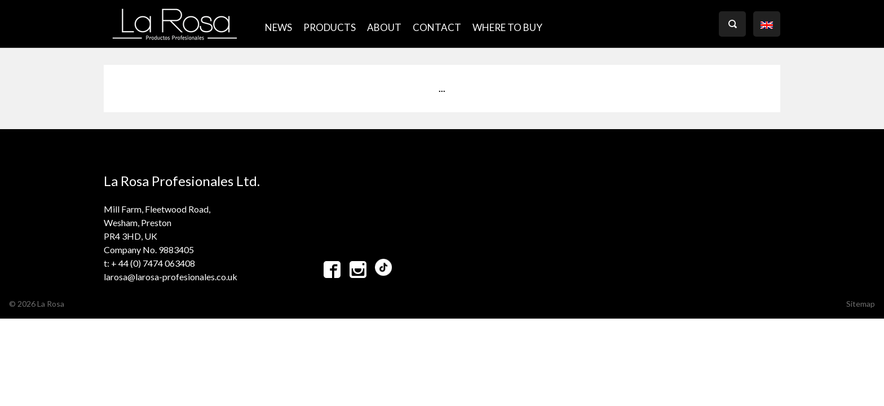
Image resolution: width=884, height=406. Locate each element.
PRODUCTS (329, 27)
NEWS (278, 27)
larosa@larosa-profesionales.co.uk (170, 276)
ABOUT (384, 27)
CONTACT (437, 27)
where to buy (507, 27)
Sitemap (860, 303)
